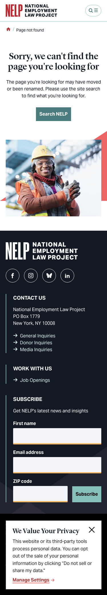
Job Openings (35, 380)
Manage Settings (31, 580)
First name (24, 423)
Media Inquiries (36, 350)
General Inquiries (37, 336)
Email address (28, 452)
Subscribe (87, 494)
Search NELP (53, 114)
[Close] (92, 529)
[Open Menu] (93, 10)
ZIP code (22, 481)
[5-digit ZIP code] (40, 494)
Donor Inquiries (36, 343)
